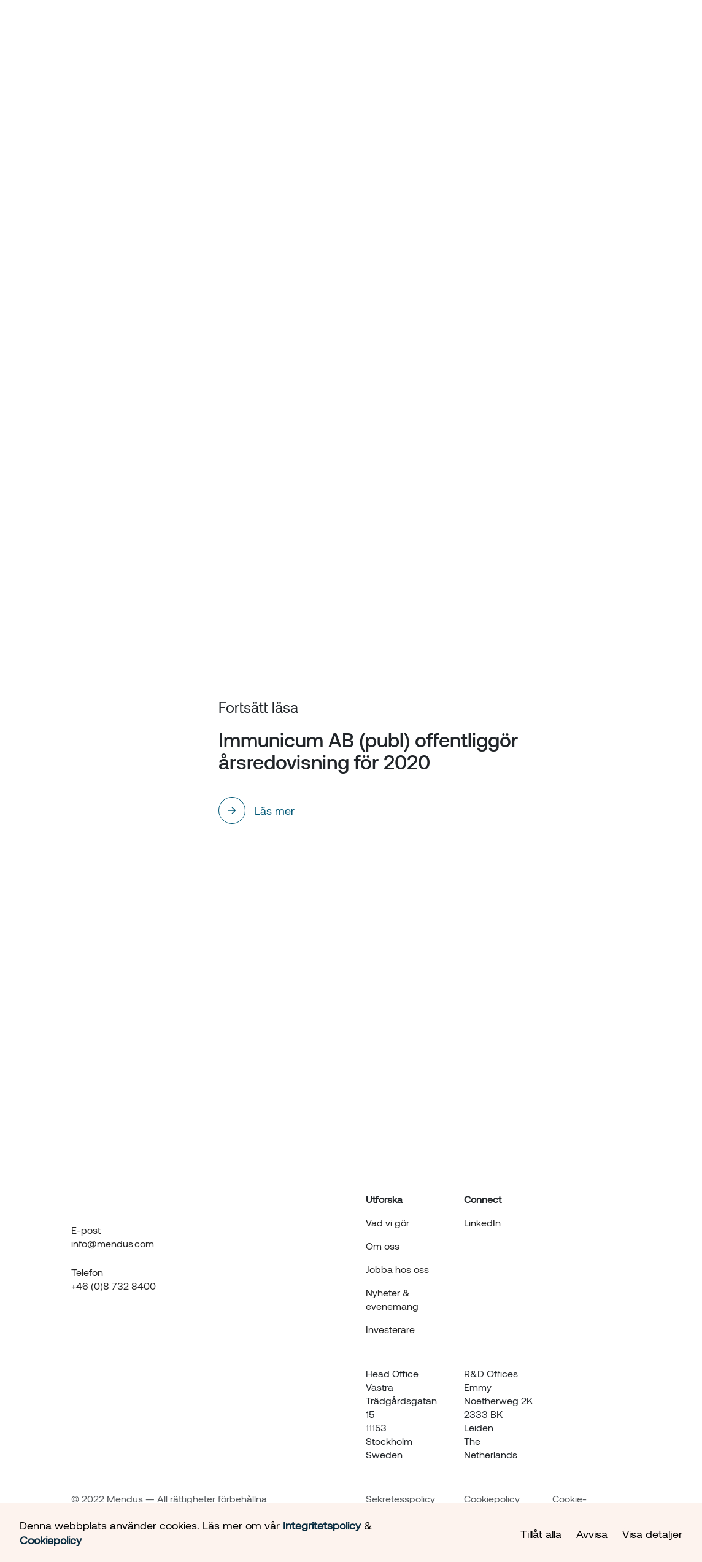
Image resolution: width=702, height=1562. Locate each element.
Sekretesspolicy (400, 1498)
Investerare (573, 38)
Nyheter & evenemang (478, 38)
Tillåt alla (540, 1534)
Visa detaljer (652, 1534)
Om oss (390, 38)
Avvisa (592, 1534)
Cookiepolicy (492, 1498)
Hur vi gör (335, 38)
